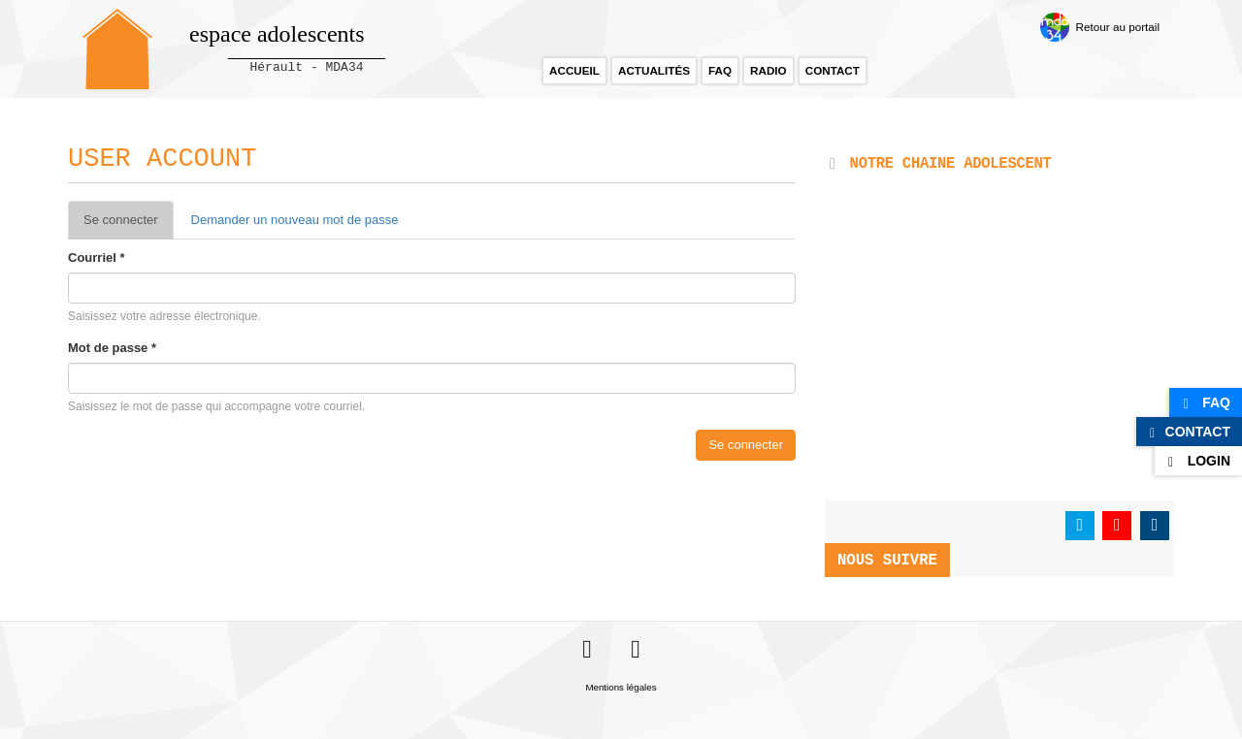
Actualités (654, 70)
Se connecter (128, 226)
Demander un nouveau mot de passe (295, 219)
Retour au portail (1118, 26)
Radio (768, 70)
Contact (832, 70)
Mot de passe (112, 347)
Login (1209, 460)
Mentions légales (620, 687)
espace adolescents (277, 34)
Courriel (96, 257)
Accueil (574, 70)
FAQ (720, 70)
